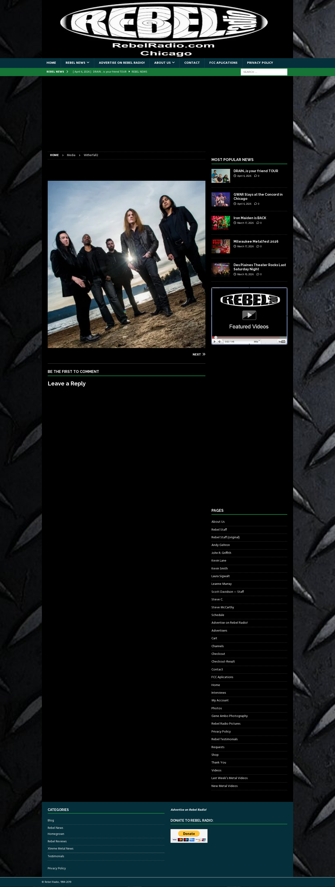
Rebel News (75, 63)
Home (51, 63)
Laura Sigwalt (220, 576)
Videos (216, 770)
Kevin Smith (219, 568)
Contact (192, 63)
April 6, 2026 (244, 176)
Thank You (218, 762)
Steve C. (217, 599)
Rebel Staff (219, 529)
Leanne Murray (221, 584)
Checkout (218, 654)
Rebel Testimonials (224, 739)
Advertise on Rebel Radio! (122, 63)
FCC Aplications (223, 63)
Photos (216, 708)
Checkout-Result (223, 661)
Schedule (217, 615)
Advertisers (219, 630)
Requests (217, 747)
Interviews (218, 693)
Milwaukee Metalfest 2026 (256, 241)
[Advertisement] (167, 116)
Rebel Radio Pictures (225, 723)
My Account (220, 700)
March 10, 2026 (245, 274)
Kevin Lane (218, 560)
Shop (215, 755)
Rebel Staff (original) (225, 537)
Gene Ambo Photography (229, 716)
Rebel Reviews (57, 841)
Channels (217, 646)
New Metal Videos (224, 786)
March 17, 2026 (245, 223)
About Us (162, 63)
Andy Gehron (220, 545)
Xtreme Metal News (60, 848)
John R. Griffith (221, 553)
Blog (51, 820)
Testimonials (56, 856)
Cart (214, 638)
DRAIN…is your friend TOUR (256, 171)
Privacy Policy (260, 63)
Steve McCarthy (222, 607)
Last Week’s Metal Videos (229, 778)
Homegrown (56, 834)
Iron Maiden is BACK (250, 218)
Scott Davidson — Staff (227, 592)
